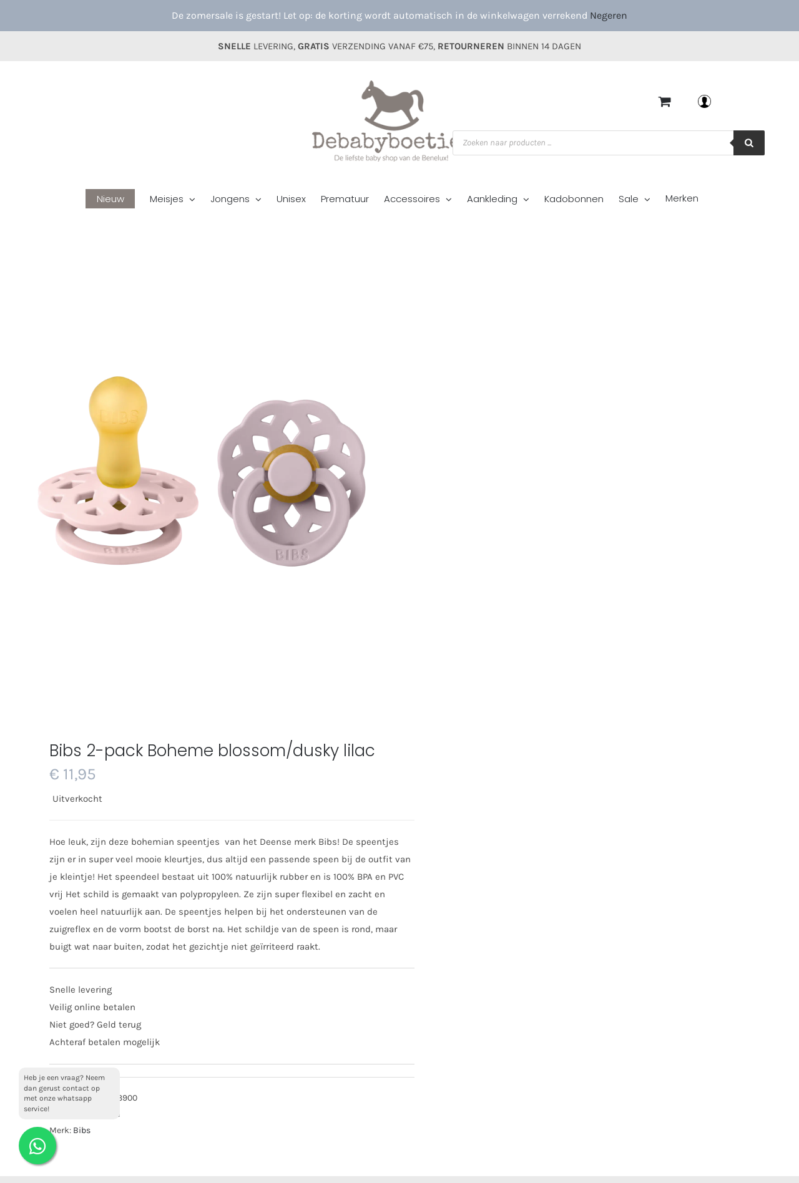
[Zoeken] (749, 142)
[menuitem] (118, 200)
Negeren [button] (608, 15)
